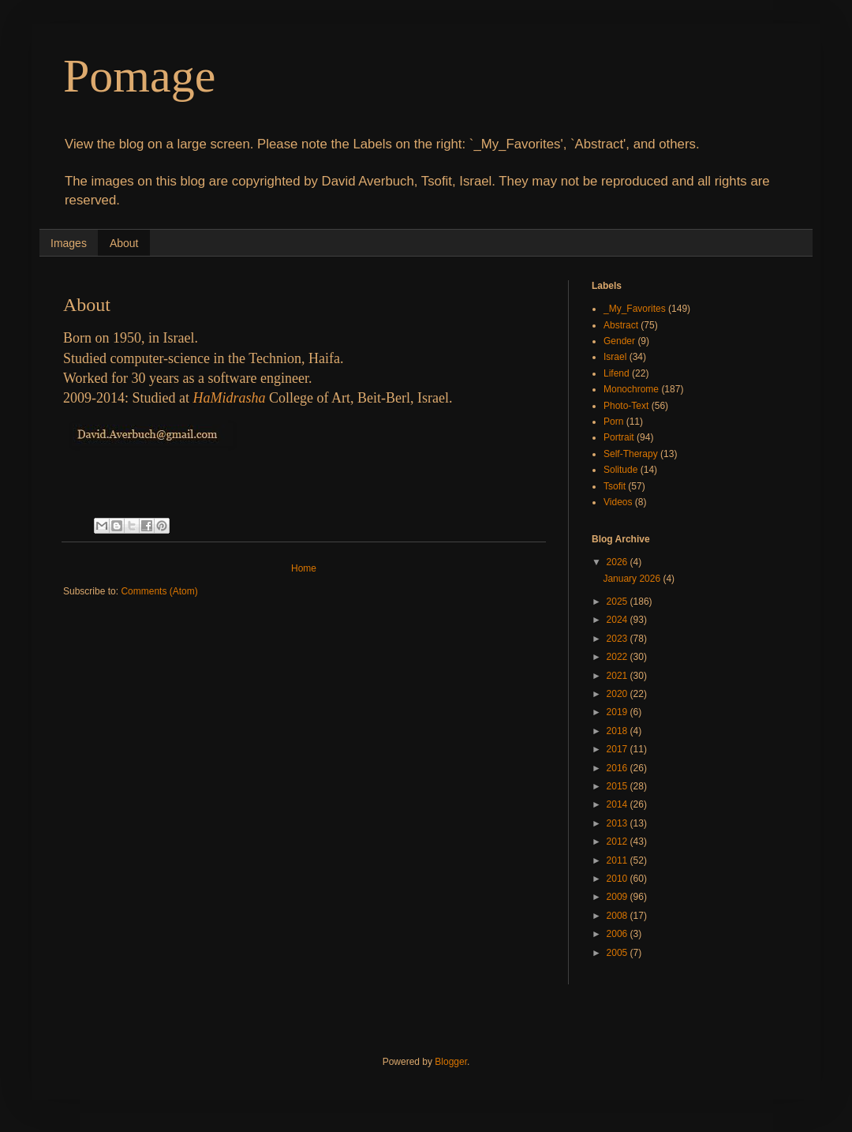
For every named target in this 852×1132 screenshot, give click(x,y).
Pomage (139, 76)
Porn (613, 421)
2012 (618, 841)
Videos (618, 502)
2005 (618, 952)
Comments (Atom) (159, 591)
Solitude (620, 469)
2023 (618, 638)
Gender (619, 341)
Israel (615, 356)
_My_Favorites (635, 308)
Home (303, 568)
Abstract (621, 325)
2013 (618, 823)
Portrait (619, 437)
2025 (618, 601)
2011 (618, 860)
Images (68, 243)
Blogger (451, 1061)
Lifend (617, 373)
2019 (618, 712)
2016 (618, 768)
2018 (618, 731)
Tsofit (615, 486)
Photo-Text (626, 405)
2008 (618, 915)
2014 (618, 804)
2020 (618, 693)
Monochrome (631, 389)
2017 (618, 749)
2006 (618, 933)
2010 (618, 878)
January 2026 (633, 578)
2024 (618, 619)
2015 (618, 786)
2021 (618, 675)
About (124, 243)
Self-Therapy (631, 453)
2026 (618, 562)
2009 (618, 896)
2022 (618, 656)
